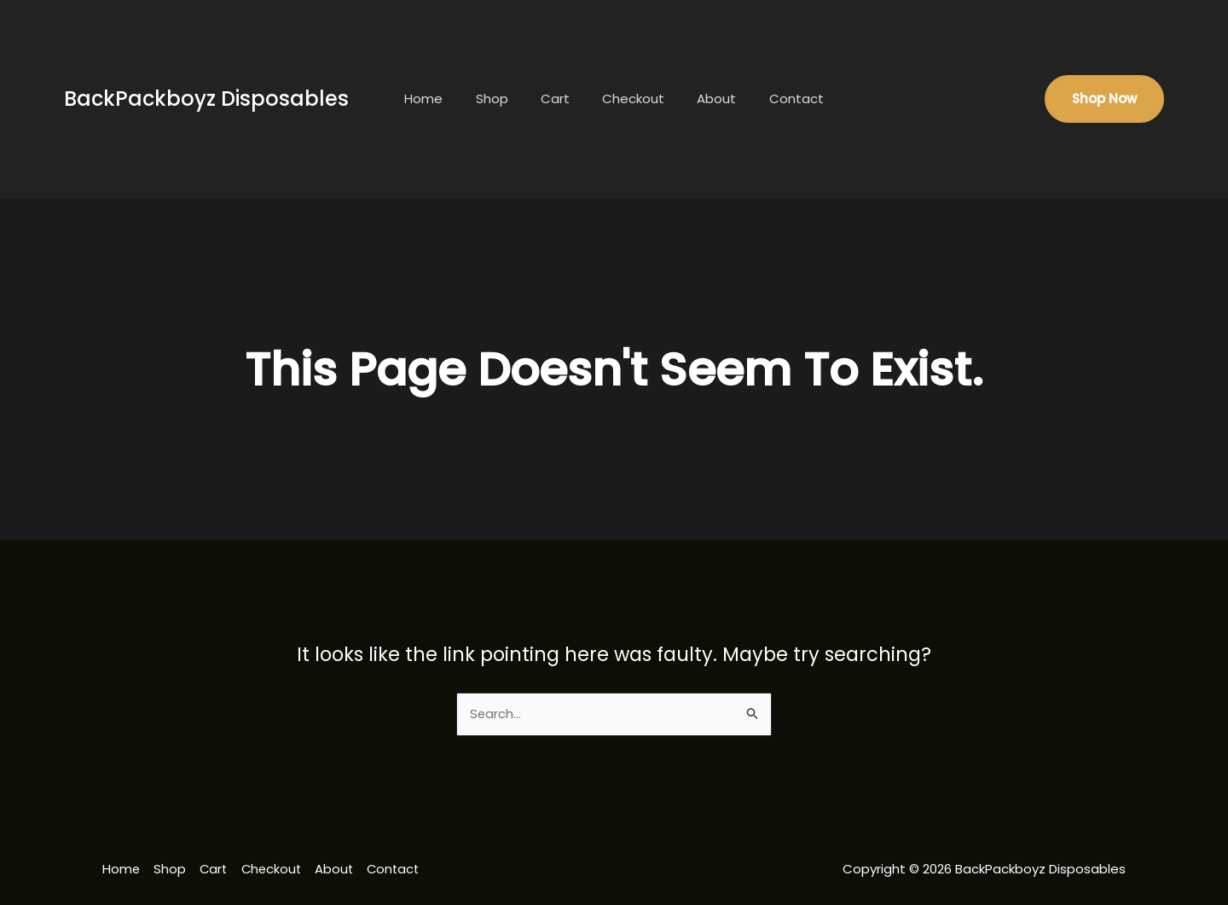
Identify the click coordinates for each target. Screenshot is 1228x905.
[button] (1104, 99)
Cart (558, 98)
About (706, 98)
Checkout (630, 98)
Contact (778, 98)
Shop (502, 98)
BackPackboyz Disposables (206, 98)
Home (441, 98)
